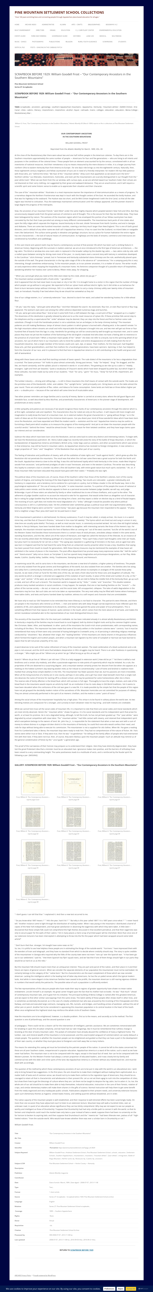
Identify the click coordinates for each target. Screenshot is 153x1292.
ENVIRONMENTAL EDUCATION (110, 30)
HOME (17, 24)
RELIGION (69, 42)
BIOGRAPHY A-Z (111, 24)
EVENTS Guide (20, 36)
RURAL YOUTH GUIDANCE (87, 42)
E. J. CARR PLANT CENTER (85, 30)
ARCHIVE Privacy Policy (23, 1275)
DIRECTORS (40, 30)
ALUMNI (63, 24)
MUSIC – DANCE (20, 42)
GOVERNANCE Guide (59, 36)
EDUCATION (65, 30)
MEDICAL (103, 36)
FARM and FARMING (38, 36)
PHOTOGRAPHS (37, 42)
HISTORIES (77, 36)
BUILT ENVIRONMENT (22, 30)
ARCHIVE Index (30, 24)
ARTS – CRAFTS (77, 24)
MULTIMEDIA (116, 36)
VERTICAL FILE (20, 47)
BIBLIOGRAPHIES (94, 24)
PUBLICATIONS (54, 42)
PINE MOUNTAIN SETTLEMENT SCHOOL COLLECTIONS (59, 12)
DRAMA (52, 30)
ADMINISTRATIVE (48, 24)
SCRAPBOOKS (108, 42)
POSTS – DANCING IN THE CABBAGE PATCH (46, 47)
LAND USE (90, 36)
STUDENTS (122, 42)
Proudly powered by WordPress (44, 1275)
